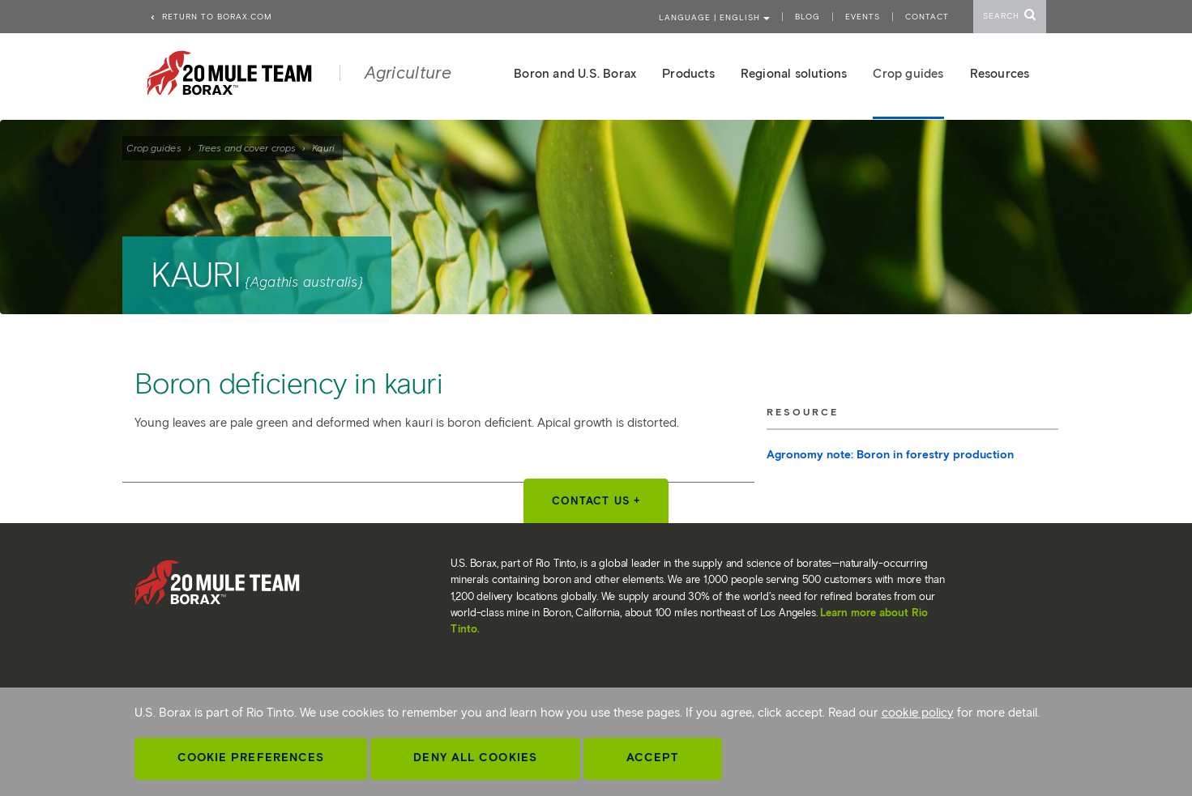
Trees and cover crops (247, 148)
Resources (1000, 73)
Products (688, 73)
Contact (927, 16)
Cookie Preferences (251, 757)
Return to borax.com (210, 16)
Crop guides (154, 148)
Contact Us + (596, 501)
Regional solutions (794, 73)
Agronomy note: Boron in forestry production (890, 455)
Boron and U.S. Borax (575, 73)
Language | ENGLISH (714, 17)
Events (862, 16)
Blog (807, 16)
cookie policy (918, 712)
